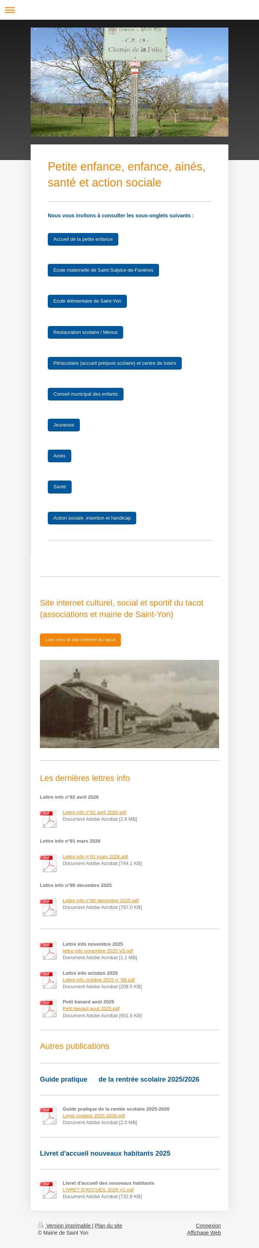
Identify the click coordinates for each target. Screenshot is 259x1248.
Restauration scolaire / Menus (85, 332)
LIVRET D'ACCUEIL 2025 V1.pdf (98, 1190)
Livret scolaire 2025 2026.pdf (94, 1115)
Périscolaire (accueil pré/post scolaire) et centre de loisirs (114, 363)
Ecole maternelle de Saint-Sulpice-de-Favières (103, 270)
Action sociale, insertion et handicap (92, 518)
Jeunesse (63, 425)
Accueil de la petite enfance (83, 239)
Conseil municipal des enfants (85, 394)
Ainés (59, 456)
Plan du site (108, 1226)
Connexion (208, 1226)
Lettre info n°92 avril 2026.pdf (94, 812)
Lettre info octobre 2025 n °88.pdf (99, 980)
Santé (59, 486)
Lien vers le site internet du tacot (80, 639)
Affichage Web (204, 1233)
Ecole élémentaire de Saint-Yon (87, 301)
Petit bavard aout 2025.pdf (91, 1008)
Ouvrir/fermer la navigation (129, 10)
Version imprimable (65, 1226)
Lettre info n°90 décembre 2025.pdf (101, 900)
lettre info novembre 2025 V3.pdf (98, 951)
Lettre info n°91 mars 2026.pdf (95, 856)
